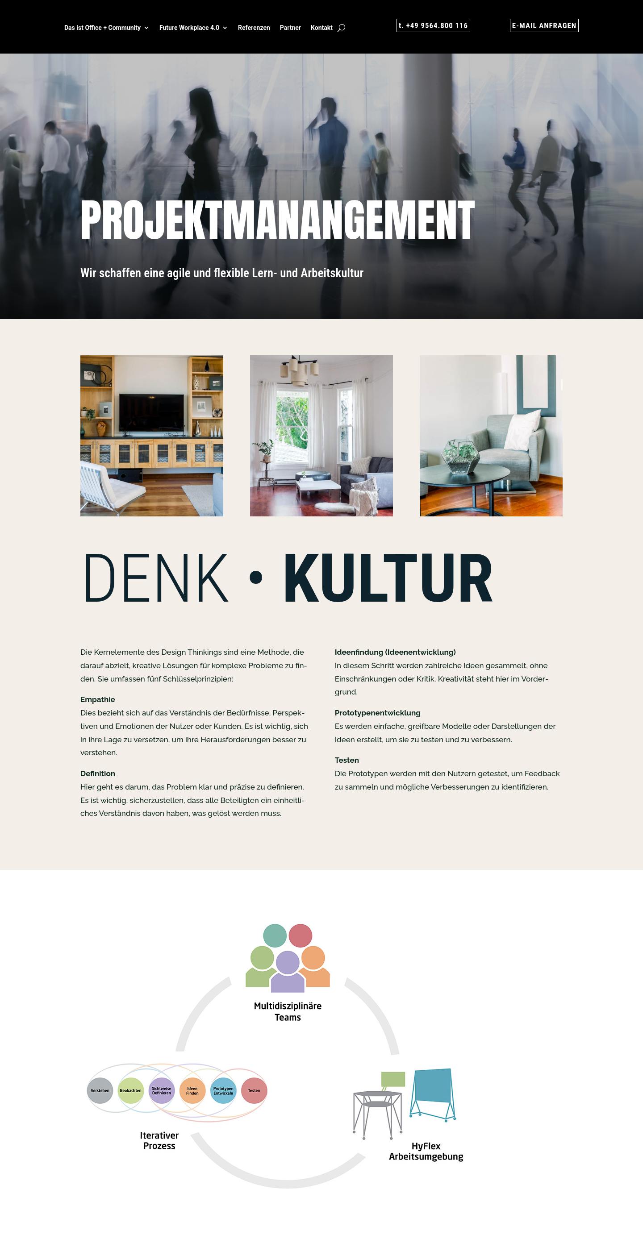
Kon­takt (322, 28)
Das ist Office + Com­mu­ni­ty (102, 28)
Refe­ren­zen (254, 28)
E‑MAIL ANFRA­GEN (542, 25)
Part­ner (290, 28)
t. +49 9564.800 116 (431, 25)
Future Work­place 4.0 (189, 28)
